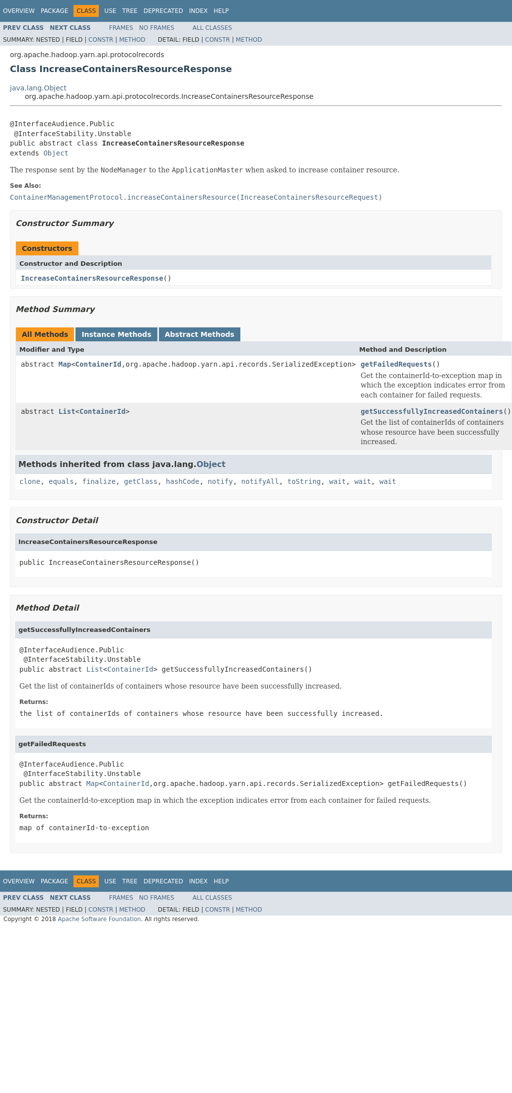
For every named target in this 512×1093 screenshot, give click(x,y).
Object (56, 153)
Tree (130, 10)
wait (337, 481)
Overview (19, 10)
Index (198, 10)
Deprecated (163, 10)
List (67, 411)
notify (220, 481)
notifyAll (260, 481)
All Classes (212, 27)
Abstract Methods (199, 334)
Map (65, 364)
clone (29, 481)
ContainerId (98, 364)
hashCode (182, 481)
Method (132, 39)
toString (304, 481)
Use (110, 10)
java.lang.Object (38, 88)
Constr (100, 39)
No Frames (156, 27)
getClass (140, 481)
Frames (121, 27)
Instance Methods (116, 334)
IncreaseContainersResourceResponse (92, 278)
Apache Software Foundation (99, 919)
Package (54, 10)
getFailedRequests (396, 364)
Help (221, 10)
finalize (98, 481)
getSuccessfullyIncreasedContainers (432, 411)
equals (61, 481)
